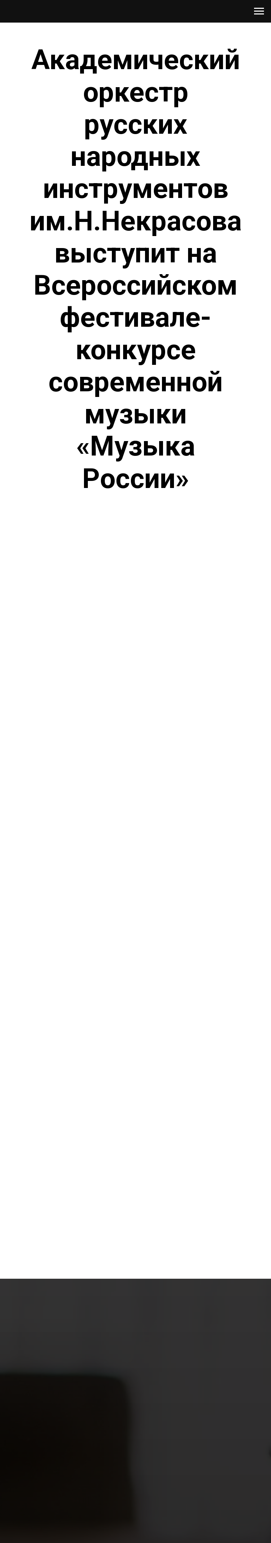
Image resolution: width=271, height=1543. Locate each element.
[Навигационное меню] (259, 11)
